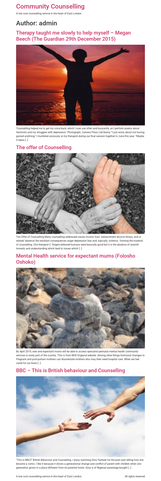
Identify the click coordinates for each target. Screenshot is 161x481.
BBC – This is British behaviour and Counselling (70, 370)
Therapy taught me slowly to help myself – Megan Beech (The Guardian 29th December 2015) (73, 36)
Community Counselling (50, 6)
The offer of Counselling (43, 147)
